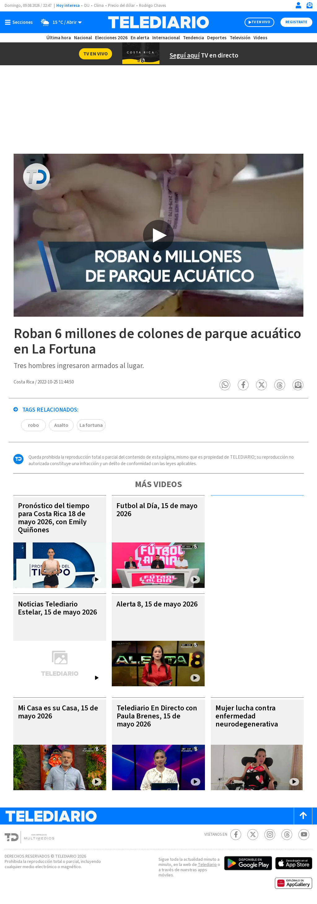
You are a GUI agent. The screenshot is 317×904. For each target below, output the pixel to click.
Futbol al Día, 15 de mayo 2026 (148, 510)
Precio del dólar (123, 5)
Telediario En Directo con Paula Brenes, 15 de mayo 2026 (157, 716)
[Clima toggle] (60, 22)
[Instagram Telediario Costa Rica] (269, 834)
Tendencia (193, 38)
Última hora (59, 38)
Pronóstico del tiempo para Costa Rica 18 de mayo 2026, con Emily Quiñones (55, 518)
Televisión (239, 38)
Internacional (167, 38)
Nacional (83, 38)
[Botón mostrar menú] (20, 22)
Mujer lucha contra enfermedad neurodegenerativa (246, 716)
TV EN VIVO (255, 22)
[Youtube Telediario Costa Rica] (303, 834)
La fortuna (91, 425)
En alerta (141, 38)
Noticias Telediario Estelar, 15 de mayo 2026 (51, 612)
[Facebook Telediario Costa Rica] (235, 834)
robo (33, 425)
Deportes (217, 38)
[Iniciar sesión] (298, 5)
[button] (225, 385)
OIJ (87, 5)
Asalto (61, 425)
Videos (260, 38)
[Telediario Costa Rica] (158, 22)
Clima (99, 5)
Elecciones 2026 (112, 38)
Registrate (295, 22)
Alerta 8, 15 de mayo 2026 (150, 608)
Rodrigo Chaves (155, 5)
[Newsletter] (309, 6)
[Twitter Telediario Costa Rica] (252, 834)
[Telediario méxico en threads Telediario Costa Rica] (286, 834)
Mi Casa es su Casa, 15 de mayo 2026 (57, 712)
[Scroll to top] (303, 816)
